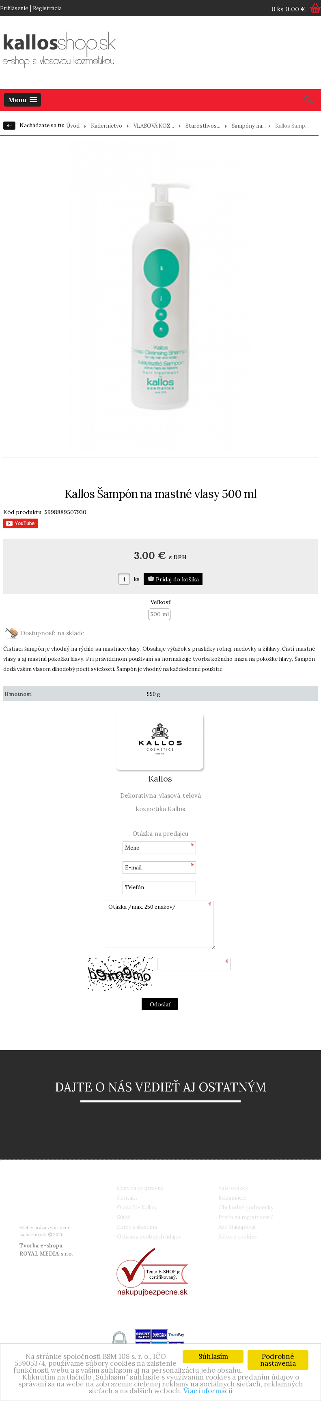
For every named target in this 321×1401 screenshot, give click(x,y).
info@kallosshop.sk (57, 1206)
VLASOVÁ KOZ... (154, 125)
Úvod (73, 125)
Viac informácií (208, 1391)
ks (137, 579)
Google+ (43, 1216)
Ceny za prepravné (140, 1188)
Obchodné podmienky (246, 1207)
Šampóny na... (249, 125)
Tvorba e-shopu (40, 1245)
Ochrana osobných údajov (149, 1236)
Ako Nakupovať (237, 1227)
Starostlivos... (202, 125)
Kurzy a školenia (137, 1227)
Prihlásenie (14, 8)
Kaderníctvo (106, 125)
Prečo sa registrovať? (245, 1217)
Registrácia (47, 8)
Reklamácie (232, 1197)
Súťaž (124, 1217)
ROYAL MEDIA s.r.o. (46, 1253)
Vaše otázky (233, 1188)
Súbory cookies (237, 1236)
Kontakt (127, 1197)
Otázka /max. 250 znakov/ (160, 925)
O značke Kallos (136, 1207)
